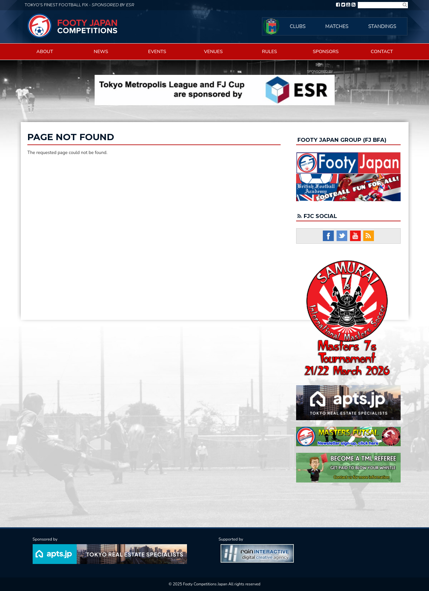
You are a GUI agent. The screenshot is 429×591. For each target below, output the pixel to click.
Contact (382, 51)
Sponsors (325, 51)
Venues (213, 51)
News (101, 51)
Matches (337, 26)
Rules (269, 51)
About (44, 51)
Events (157, 51)
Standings (382, 26)
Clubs (298, 26)
